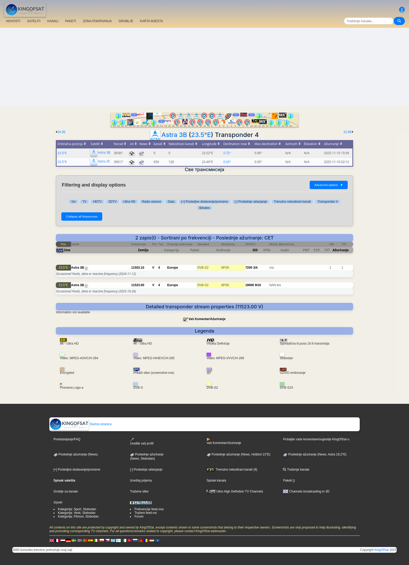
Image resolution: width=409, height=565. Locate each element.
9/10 (258, 285)
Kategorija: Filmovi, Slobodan (78, 516)
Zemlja (143, 250)
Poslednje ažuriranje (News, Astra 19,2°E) (314, 454)
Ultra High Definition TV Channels (235, 491)
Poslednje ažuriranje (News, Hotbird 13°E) (238, 454)
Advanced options (328, 185)
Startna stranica (80, 424)
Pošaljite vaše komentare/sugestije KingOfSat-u (316, 439)
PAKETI (70, 21)
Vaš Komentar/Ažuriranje (207, 319)
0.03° (227, 162)
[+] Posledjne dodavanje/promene (204, 201)
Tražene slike (139, 491)
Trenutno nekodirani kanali (292, 201)
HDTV (97, 201)
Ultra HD (129, 201)
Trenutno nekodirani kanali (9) (232, 469)
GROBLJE (126, 21)
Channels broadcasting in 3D (306, 491)
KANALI (52, 21)
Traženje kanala (296, 469)
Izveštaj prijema (141, 480)
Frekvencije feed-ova (148, 509)
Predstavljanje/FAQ (66, 439)
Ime (67, 250)
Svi (73, 201)
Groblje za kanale (65, 491)
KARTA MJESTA (151, 21)
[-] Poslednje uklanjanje (251, 201)
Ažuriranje (341, 250)
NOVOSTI (13, 21)
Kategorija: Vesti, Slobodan (76, 513)
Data (171, 201)
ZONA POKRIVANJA (97, 21)
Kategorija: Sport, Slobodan (77, 509)
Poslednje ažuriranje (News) (75, 454)
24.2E (61, 132)
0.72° (227, 153)
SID (255, 250)
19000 (249, 285)
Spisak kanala (216, 480)
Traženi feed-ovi (145, 513)
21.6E (348, 132)
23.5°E (201, 135)
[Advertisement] (204, 67)
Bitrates (204, 208)
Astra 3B (174, 135)
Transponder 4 (327, 201)
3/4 (255, 267)
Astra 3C (104, 161)
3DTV (113, 201)
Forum (138, 516)
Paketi (287, 480)
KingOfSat (381, 550)
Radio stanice (151, 201)
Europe (172, 267)
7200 (248, 267)
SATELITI (33, 21)
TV (84, 201)
